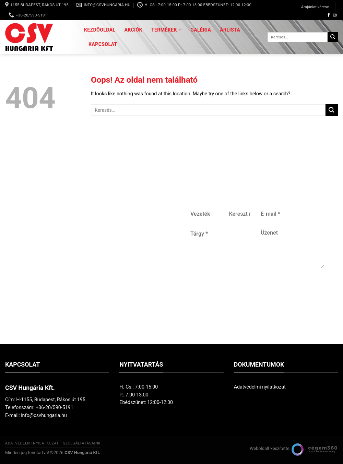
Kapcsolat (102, 44)
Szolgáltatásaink (81, 443)
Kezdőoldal (100, 30)
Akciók (133, 30)
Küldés (255, 300)
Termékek (166, 29)
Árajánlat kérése (315, 6)
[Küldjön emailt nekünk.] (335, 15)
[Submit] (333, 37)
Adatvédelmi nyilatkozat (260, 387)
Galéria (200, 30)
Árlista (230, 30)
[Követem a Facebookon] (329, 15)
